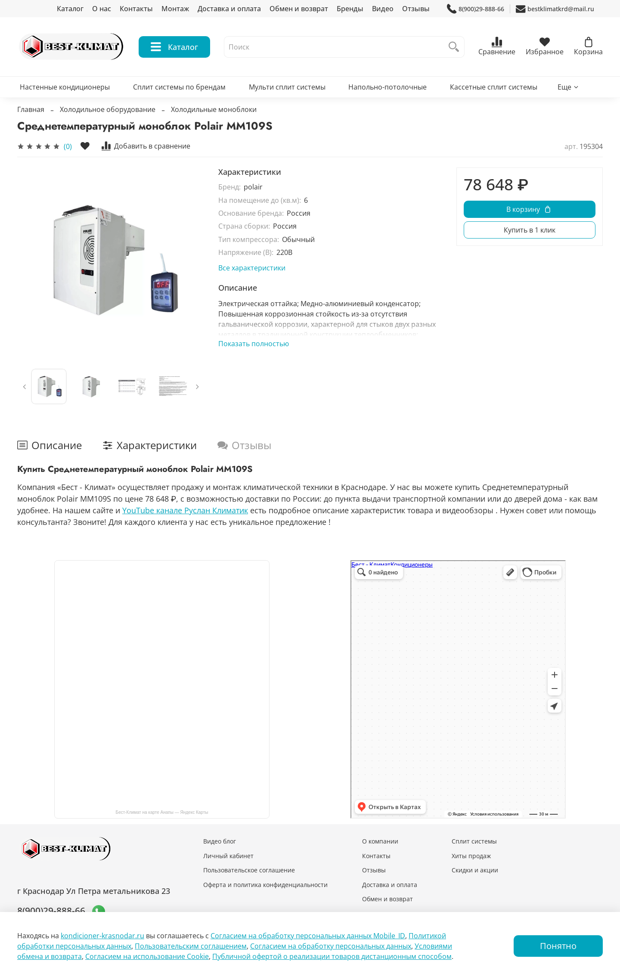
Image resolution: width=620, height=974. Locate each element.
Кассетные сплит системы (493, 87)
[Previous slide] (24, 387)
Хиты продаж (471, 856)
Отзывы (416, 8)
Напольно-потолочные (387, 87)
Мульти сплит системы (287, 87)
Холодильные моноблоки (214, 109)
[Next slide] (197, 387)
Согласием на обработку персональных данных (330, 946)
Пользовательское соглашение (249, 870)
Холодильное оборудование (107, 109)
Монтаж (175, 8)
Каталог (70, 8)
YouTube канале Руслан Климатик (185, 510)
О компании (380, 841)
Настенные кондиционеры (65, 87)
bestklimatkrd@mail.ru (555, 8)
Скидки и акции (475, 870)
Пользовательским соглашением (191, 946)
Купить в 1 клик (529, 230)
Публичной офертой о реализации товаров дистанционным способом (332, 956)
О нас (101, 8)
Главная (30, 109)
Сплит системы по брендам (179, 87)
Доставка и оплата (229, 8)
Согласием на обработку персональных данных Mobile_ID (308, 935)
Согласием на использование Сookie (147, 956)
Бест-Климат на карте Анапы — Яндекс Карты (162, 812)
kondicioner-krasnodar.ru (102, 935)
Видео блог (219, 841)
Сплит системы (474, 841)
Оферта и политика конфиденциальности (265, 885)
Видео (383, 8)
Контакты (136, 8)
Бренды (350, 8)
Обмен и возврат (299, 8)
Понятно (558, 946)
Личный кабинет (228, 856)
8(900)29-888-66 (475, 8)
